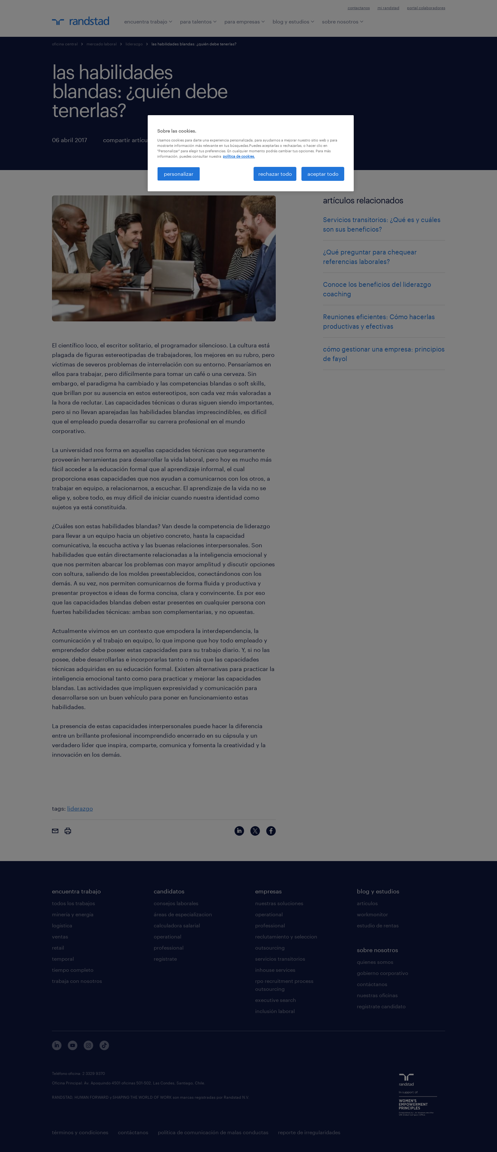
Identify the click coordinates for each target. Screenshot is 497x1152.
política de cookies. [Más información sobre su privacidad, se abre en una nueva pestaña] (239, 156)
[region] (251, 153)
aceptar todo (323, 174)
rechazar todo (275, 174)
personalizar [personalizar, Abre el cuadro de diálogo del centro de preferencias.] (178, 174)
